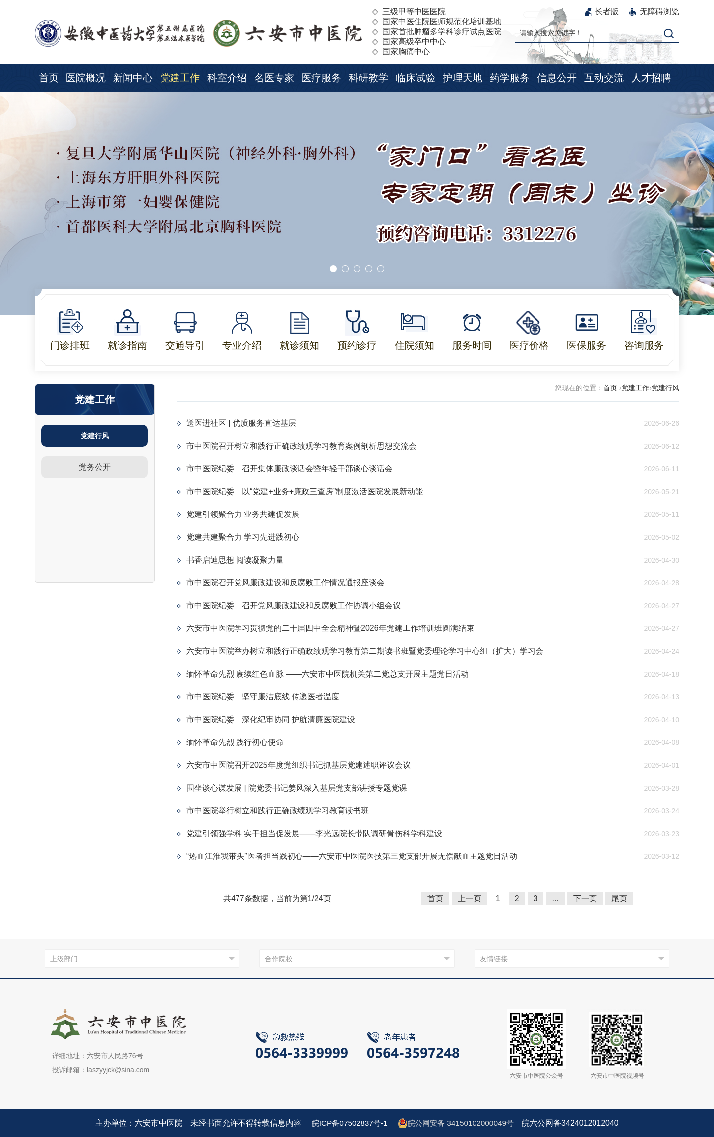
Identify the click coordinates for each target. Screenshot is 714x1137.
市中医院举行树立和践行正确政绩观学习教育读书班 (277, 810)
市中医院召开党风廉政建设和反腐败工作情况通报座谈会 (285, 582)
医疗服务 (321, 77)
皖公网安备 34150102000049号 (457, 1123)
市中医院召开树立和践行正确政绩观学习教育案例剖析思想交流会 (301, 446)
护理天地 (462, 77)
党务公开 (95, 467)
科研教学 (368, 77)
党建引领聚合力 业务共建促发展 (242, 514)
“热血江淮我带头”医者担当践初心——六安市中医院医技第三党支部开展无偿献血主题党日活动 (351, 856)
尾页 (619, 898)
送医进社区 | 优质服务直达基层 (241, 423)
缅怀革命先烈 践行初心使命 (235, 742)
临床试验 (415, 77)
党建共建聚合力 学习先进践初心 (242, 537)
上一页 (469, 898)
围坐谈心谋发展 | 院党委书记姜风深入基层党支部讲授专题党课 (296, 788)
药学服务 (510, 77)
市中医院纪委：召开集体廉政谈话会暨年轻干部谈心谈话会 (289, 468)
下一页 (585, 898)
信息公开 (557, 77)
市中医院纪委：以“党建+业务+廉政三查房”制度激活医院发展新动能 (304, 491)
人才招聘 (651, 77)
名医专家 (274, 77)
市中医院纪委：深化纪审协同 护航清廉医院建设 (270, 719)
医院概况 (86, 77)
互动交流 (604, 77)
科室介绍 (227, 77)
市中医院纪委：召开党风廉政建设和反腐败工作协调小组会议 (293, 605)
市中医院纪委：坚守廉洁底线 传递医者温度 (262, 696)
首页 (49, 77)
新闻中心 (133, 77)
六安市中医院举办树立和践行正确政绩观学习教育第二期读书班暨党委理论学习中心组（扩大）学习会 (364, 651)
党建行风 (95, 436)
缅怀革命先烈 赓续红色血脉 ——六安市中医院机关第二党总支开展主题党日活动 (327, 674)
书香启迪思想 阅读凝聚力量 (235, 560)
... (555, 898)
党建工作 (180, 77)
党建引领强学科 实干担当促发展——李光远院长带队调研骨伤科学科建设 (314, 833)
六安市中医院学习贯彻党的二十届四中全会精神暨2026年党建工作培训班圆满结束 (330, 628)
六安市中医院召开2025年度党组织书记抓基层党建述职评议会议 (298, 765)
